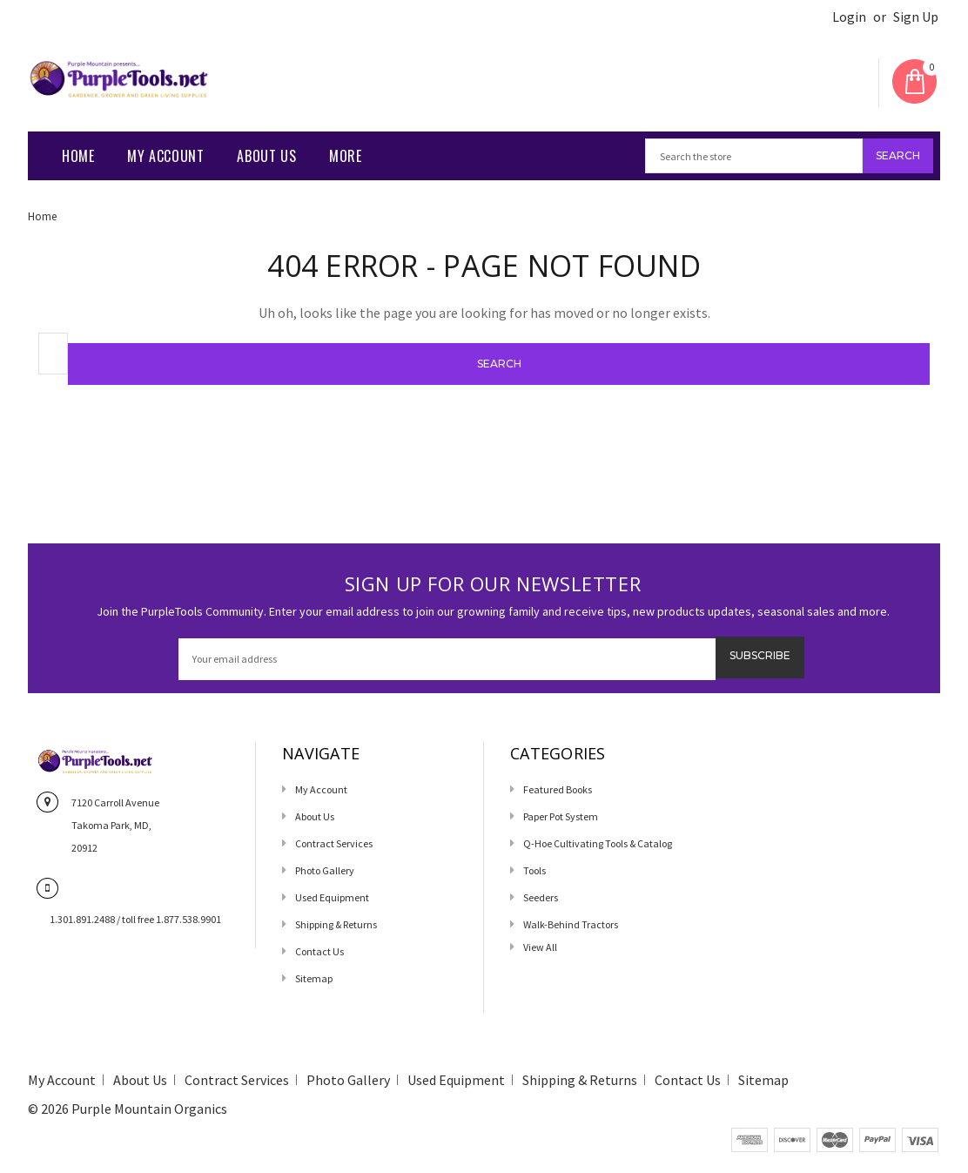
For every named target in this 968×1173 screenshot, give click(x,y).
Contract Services (334, 843)
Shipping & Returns (336, 924)
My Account (165, 155)
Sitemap (314, 978)
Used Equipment (332, 897)
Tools (534, 870)
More (345, 155)
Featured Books (557, 789)
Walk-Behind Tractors (570, 924)
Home (78, 155)
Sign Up (915, 17)
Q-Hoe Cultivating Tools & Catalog (597, 843)
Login (849, 17)
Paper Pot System (560, 816)
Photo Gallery (324, 870)
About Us (266, 155)
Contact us (319, 951)
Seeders (540, 897)
